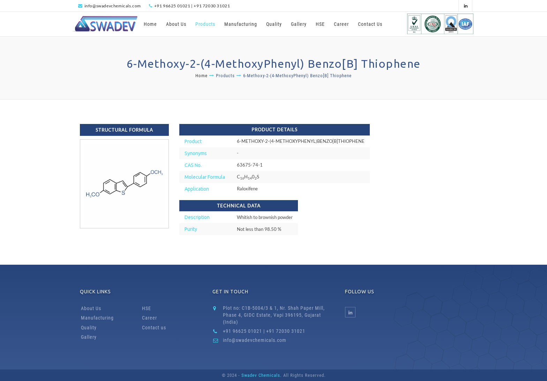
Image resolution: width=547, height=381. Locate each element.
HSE (320, 24)
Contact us (154, 327)
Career (341, 24)
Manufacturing (240, 24)
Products (205, 24)
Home (150, 24)
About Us (176, 24)
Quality (274, 24)
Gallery (299, 24)
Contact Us (370, 24)
